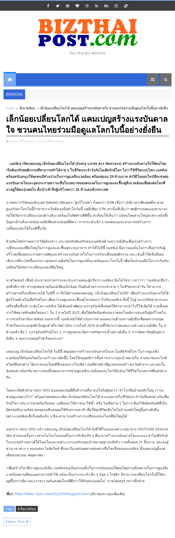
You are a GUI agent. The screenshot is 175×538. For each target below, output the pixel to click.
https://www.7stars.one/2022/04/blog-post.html (51, 493)
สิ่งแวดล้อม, (56, 141)
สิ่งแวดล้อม (27, 108)
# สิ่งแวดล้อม (27, 509)
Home (10, 108)
